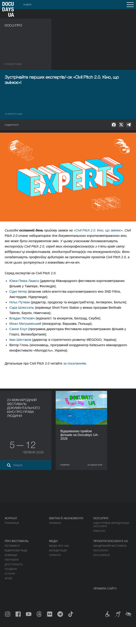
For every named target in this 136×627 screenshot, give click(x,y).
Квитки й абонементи (66, 518)
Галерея (55, 555)
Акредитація (58, 550)
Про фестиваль (17, 541)
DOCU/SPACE (101, 555)
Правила (55, 523)
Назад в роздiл (13, 64)
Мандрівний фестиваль (110, 545)
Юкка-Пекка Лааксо (24, 281)
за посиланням (74, 363)
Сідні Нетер (18, 291)
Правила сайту (105, 588)
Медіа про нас (59, 545)
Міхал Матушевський (25, 323)
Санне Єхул (18, 329)
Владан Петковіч (22, 318)
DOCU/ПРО (100, 518)
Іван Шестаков (20, 340)
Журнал (11, 518)
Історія (10, 573)
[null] (113, 124)
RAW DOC (99, 531)
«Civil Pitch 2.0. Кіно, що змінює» (98, 230)
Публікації (12, 523)
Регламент (12, 545)
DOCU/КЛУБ (100, 550)
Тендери (11, 569)
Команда (11, 555)
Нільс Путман (19, 302)
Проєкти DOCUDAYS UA (110, 541)
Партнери (11, 559)
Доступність (14, 564)
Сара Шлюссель (21, 307)
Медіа (53, 541)
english (27, 4)
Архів (8, 578)
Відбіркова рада (16, 550)
